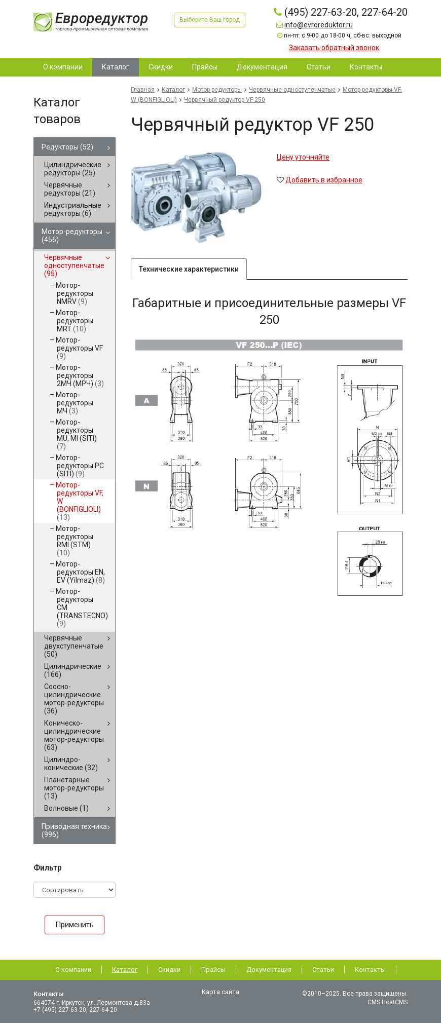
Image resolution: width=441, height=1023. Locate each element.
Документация (268, 969)
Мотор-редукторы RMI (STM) (74, 540)
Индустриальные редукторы (72, 209)
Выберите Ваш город (209, 19)
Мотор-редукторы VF (79, 348)
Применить (74, 924)
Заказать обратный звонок (334, 48)
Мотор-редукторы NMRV (74, 293)
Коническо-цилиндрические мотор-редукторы (74, 735)
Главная (143, 89)
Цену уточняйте (303, 157)
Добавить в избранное (323, 180)
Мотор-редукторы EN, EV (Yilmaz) (80, 572)
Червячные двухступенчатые (73, 646)
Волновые (66, 808)
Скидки (169, 969)
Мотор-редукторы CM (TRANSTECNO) (82, 607)
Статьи (323, 969)
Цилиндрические (72, 670)
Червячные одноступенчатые (74, 265)
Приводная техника (74, 830)
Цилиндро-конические (71, 763)
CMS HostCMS (388, 1002)
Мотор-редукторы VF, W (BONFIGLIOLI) (79, 501)
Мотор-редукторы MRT (74, 321)
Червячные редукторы (69, 189)
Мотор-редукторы (72, 236)
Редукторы (67, 147)
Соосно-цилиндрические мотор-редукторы (74, 699)
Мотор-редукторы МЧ (74, 403)
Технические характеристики (189, 269)
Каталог (173, 89)
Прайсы (213, 969)
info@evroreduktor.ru (318, 25)
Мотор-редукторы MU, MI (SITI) (76, 434)
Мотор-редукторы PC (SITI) (80, 465)
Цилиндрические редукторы (72, 169)
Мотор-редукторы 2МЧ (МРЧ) (80, 375)
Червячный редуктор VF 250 (224, 99)
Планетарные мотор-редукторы (74, 788)
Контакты (370, 969)
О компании (73, 969)
